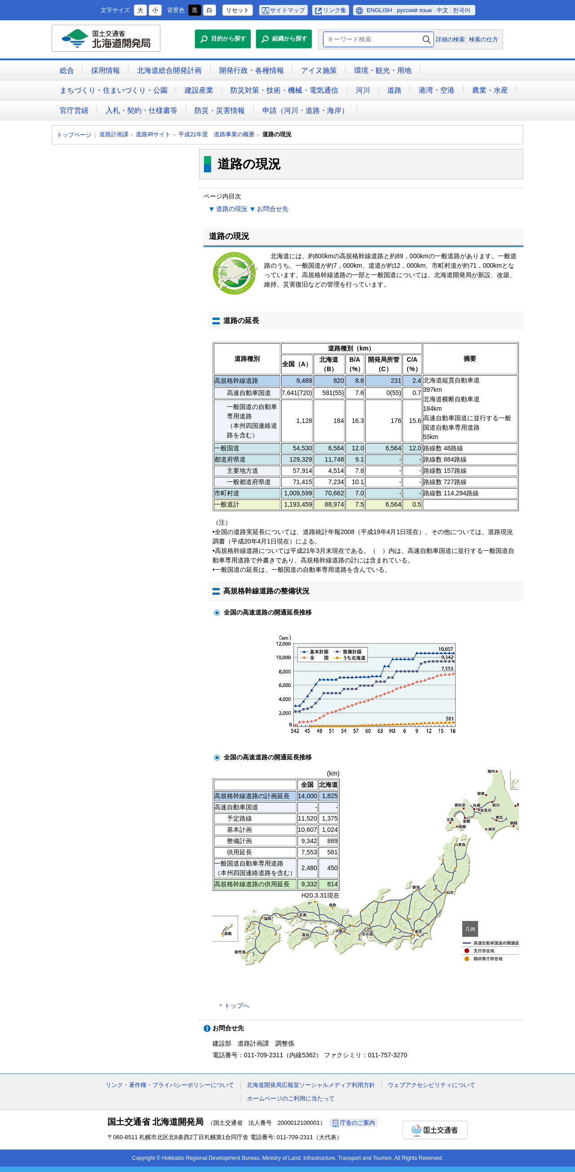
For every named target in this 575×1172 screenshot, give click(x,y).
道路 (394, 90)
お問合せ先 (272, 208)
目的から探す (228, 38)
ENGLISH (379, 10)
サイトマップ (287, 10)
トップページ (74, 134)
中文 (442, 10)
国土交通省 (435, 1130)
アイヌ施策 (319, 70)
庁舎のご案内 (357, 1122)
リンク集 (334, 10)
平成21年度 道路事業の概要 (216, 134)
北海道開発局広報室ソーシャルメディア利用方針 (311, 1085)
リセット (237, 10)
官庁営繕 (74, 110)
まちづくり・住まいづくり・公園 (114, 90)
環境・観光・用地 (382, 70)
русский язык (414, 10)
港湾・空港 (437, 90)
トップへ (236, 1005)
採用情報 (105, 70)
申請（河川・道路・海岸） (305, 110)
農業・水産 (490, 90)
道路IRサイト (153, 134)
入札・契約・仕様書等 (141, 110)
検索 (426, 39)
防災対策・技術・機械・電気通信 (284, 90)
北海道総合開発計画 (169, 70)
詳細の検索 (450, 39)
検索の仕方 (483, 39)
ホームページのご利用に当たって (291, 1098)
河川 (363, 90)
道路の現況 (232, 208)
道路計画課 (113, 134)
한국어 (461, 10)
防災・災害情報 (220, 110)
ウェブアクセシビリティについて (431, 1085)
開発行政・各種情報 (251, 70)
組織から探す (289, 38)
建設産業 (199, 90)
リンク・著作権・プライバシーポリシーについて (170, 1085)
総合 (67, 70)
